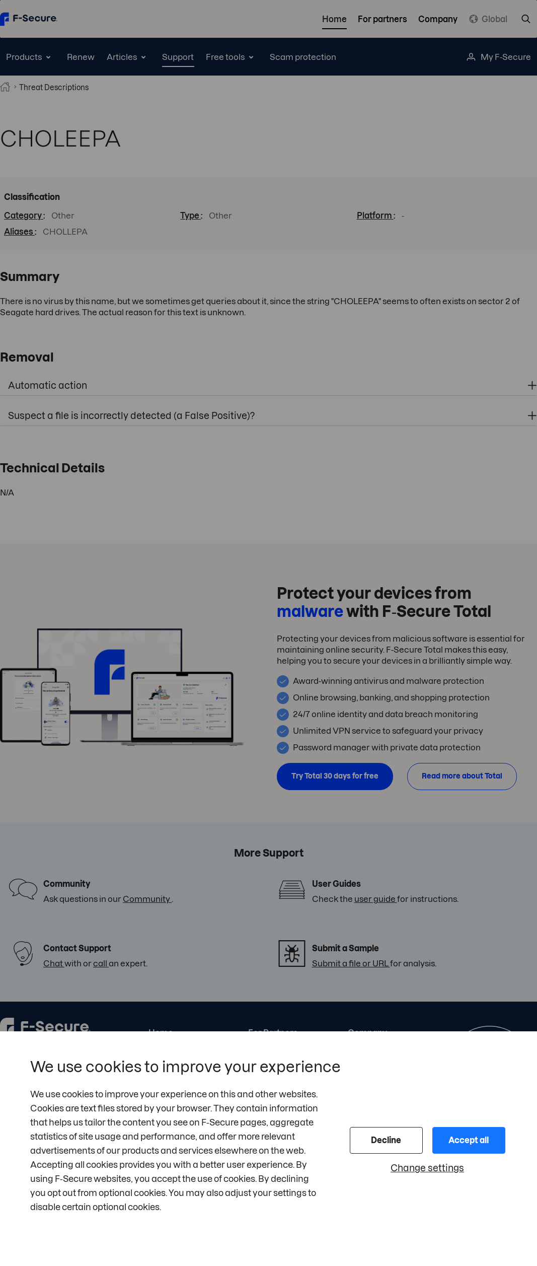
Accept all (468, 1140)
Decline (386, 1140)
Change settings (427, 1168)
